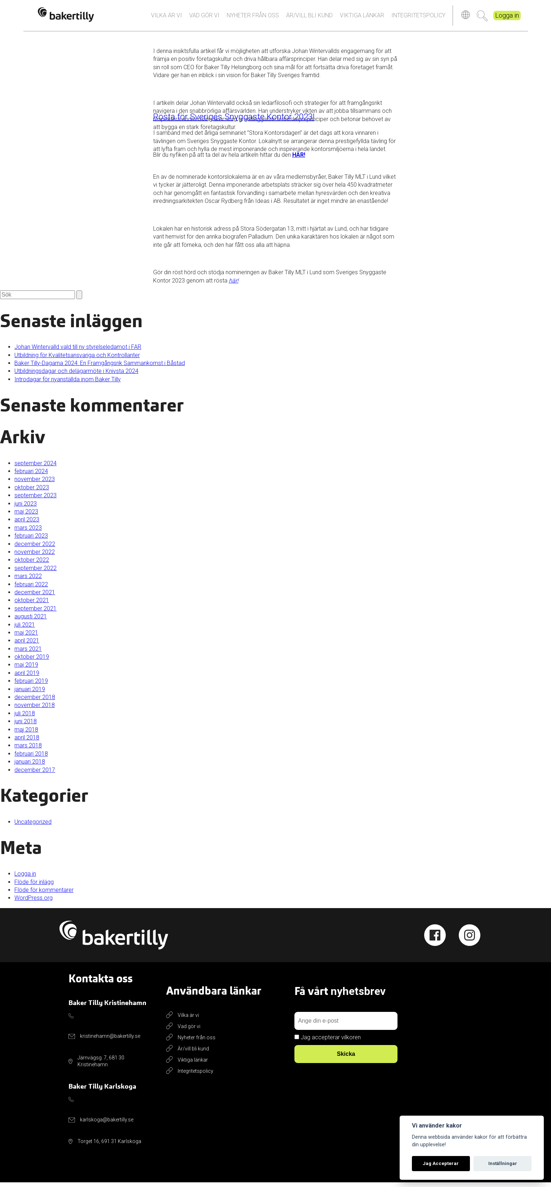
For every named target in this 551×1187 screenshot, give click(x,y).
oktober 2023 (31, 492)
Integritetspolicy (418, 17)
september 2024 (35, 467)
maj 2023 (26, 516)
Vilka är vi (166, 17)
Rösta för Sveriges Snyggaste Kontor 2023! (234, 121)
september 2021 (35, 613)
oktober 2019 (31, 661)
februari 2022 (31, 588)
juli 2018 (24, 718)
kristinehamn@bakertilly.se (110, 1041)
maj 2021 (26, 637)
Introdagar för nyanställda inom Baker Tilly (67, 384)
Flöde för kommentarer (44, 894)
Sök (482, 18)
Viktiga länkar (362, 17)
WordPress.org (33, 902)
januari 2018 (29, 766)
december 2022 (34, 548)
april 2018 (26, 742)
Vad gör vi (204, 17)
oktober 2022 (31, 564)
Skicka (346, 1058)
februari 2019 (31, 685)
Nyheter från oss (253, 17)
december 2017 (34, 774)
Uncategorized (33, 826)
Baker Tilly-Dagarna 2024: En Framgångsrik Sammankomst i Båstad (99, 367)
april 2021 (26, 645)
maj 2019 (26, 669)
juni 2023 (25, 508)
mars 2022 (28, 580)
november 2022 (34, 556)
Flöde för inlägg (34, 886)
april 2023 (26, 524)
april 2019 (26, 677)
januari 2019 (29, 693)
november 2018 (34, 709)
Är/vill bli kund (309, 17)
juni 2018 (25, 726)
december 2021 (34, 597)
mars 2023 (28, 532)
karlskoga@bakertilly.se (106, 1124)
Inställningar (502, 1163)
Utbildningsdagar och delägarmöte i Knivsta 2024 (76, 375)
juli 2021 (24, 629)
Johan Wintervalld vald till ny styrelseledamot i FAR (77, 351)
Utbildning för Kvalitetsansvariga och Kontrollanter (77, 359)
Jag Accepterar (441, 1163)
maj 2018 (26, 733)
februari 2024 (31, 475)
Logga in (507, 18)
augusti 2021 (30, 621)
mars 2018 (28, 750)
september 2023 (35, 500)
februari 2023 (31, 540)
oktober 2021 (31, 604)
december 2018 (34, 701)
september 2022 (35, 572)
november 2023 (34, 483)
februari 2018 (31, 758)
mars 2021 (28, 653)
